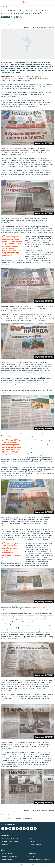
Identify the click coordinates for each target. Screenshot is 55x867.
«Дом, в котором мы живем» (38, 607)
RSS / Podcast (31, 841)
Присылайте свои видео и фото (9, 838)
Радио (30, 838)
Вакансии (31, 856)
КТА (22, 865)
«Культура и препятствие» (15, 148)
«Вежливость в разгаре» (14, 362)
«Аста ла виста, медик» (17, 218)
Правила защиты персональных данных (39, 859)
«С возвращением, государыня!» (11, 308)
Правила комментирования (9, 856)
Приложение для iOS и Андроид (10, 841)
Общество (4, 7)
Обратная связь (32, 853)
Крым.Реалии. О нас (6, 853)
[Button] (27, 27)
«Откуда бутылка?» (16, 517)
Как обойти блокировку (34, 844)
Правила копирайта (6, 859)
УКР (33, 865)
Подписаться (4, 844)
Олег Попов (4, 20)
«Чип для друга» (24, 434)
